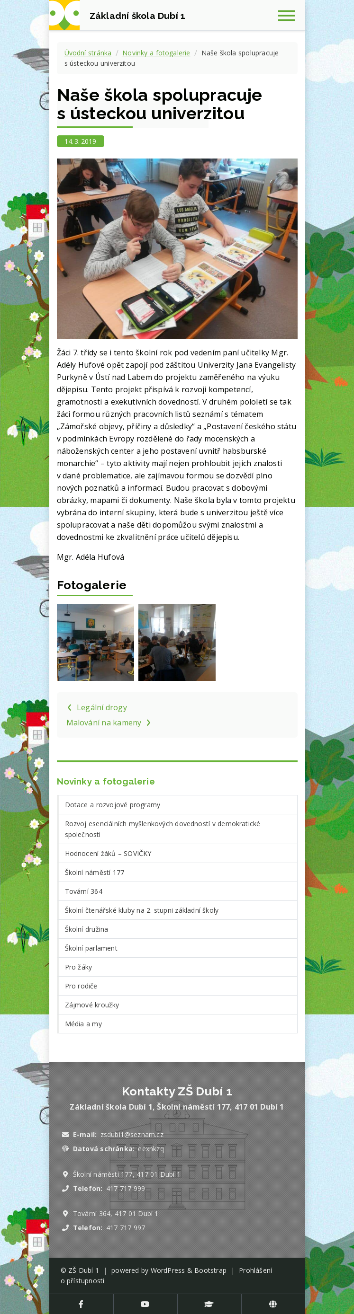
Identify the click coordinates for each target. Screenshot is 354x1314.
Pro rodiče (81, 985)
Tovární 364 (83, 891)
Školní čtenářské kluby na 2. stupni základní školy (142, 910)
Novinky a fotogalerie (156, 52)
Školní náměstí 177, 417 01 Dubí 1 (127, 1174)
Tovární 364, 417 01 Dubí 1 (116, 1213)
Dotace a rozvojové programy (113, 804)
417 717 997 (125, 1227)
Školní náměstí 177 (95, 872)
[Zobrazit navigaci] (290, 15)
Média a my (83, 1023)
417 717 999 (125, 1188)
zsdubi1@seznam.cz (131, 1134)
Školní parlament (91, 948)
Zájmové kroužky (92, 1004)
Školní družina (87, 929)
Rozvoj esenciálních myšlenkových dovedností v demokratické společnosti (163, 829)
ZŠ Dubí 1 (83, 1270)
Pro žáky (78, 966)
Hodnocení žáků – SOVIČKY (108, 853)
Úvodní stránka (88, 52)
